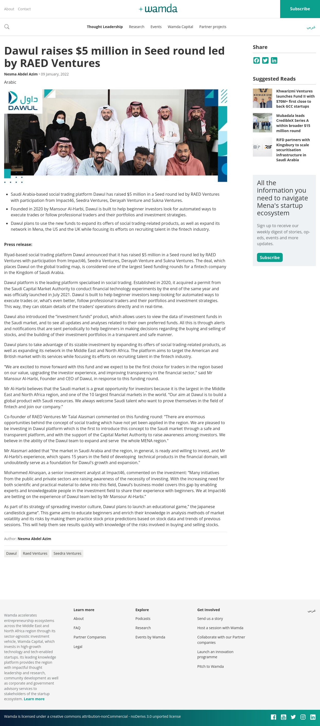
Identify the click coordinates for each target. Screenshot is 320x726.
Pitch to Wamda (210, 666)
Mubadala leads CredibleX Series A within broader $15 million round (293, 123)
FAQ (77, 627)
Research (136, 26)
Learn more (34, 698)
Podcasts (143, 618)
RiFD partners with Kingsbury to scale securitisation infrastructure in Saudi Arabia (293, 149)
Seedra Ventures (67, 553)
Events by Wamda (150, 637)
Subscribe (300, 9)
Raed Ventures (35, 553)
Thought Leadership (105, 26)
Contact (24, 8)
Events (156, 26)
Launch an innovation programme (215, 654)
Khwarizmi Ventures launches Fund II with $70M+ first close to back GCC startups (295, 99)
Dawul (11, 553)
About (9, 8)
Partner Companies (90, 637)
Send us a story (210, 618)
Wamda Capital (180, 26)
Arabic (10, 82)
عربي (311, 27)
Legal (78, 646)
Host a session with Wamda (220, 627)
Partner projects (212, 26)
